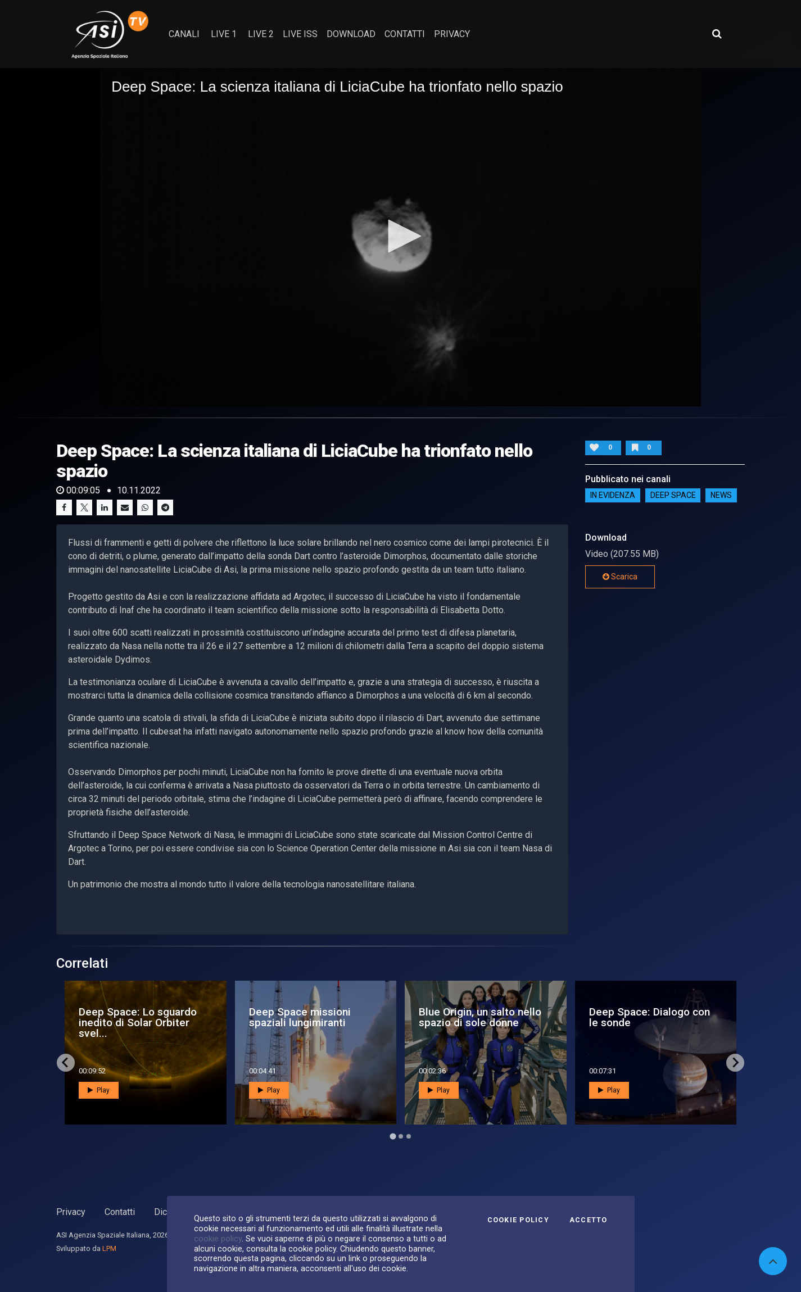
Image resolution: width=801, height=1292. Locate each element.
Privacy (70, 1212)
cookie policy (218, 1238)
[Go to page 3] (408, 1136)
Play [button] (99, 1090)
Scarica (620, 576)
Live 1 (224, 34)
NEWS (721, 495)
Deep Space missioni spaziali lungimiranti (300, 1017)
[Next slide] (735, 1063)
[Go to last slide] (66, 1063)
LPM (109, 1248)
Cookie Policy (518, 1220)
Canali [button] (184, 34)
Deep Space (673, 495)
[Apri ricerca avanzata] (717, 34)
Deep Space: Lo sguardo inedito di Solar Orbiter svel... (138, 1022)
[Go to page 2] (401, 1136)
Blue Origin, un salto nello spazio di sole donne (480, 1017)
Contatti (120, 1212)
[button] (401, 236)
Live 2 (261, 34)
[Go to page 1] (393, 1136)
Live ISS (300, 34)
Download (351, 34)
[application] (400, 237)
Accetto (588, 1220)
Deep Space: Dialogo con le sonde (649, 1017)
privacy (452, 34)
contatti (404, 34)
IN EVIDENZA (612, 495)
